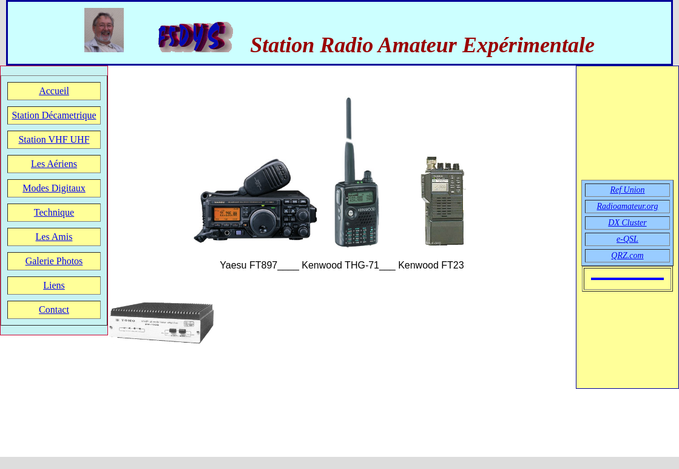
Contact (54, 309)
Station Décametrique (54, 115)
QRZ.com (627, 255)
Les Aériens (54, 164)
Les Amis (54, 236)
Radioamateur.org (627, 206)
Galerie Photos (54, 261)
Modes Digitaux (54, 188)
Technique (54, 212)
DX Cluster (627, 222)
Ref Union (627, 189)
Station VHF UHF (53, 139)
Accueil (54, 91)
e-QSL (627, 239)
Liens (54, 285)
